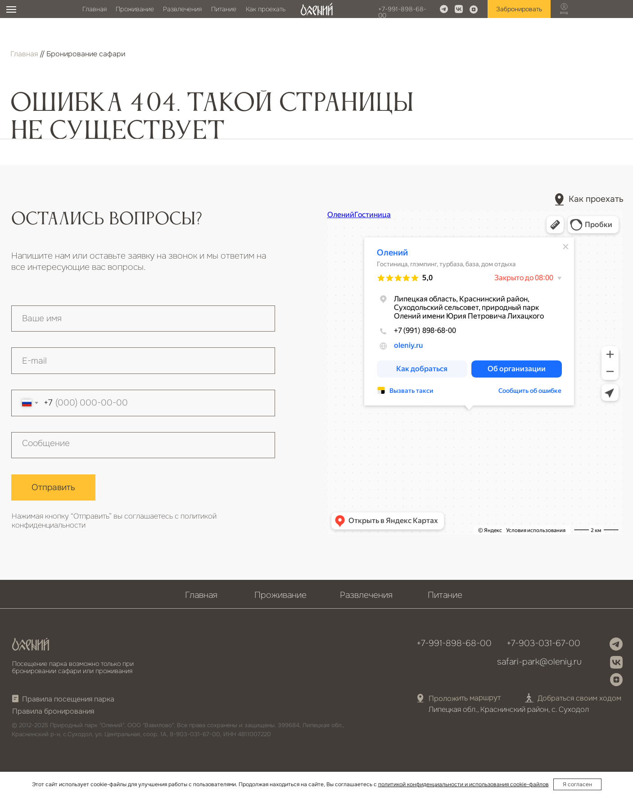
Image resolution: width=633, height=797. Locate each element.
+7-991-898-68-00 (402, 12)
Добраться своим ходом (579, 698)
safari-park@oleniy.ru (539, 661)
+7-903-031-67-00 (543, 643)
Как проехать (265, 9)
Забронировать (519, 9)
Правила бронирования (53, 711)
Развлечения (182, 9)
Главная (94, 9)
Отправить (53, 487)
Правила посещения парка (68, 699)
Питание (223, 9)
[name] (143, 318)
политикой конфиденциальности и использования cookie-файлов (463, 784)
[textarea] (143, 445)
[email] (143, 360)
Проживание (135, 9)
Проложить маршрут (464, 697)
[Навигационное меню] (11, 9)
